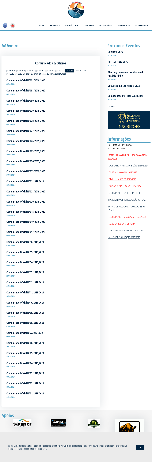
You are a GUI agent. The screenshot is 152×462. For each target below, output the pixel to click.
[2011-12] (54, 74)
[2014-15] (29, 74)
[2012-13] (46, 74)
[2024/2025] (21, 71)
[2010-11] (62, 74)
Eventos (89, 25)
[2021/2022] (51, 71)
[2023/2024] (31, 71)
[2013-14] (37, 74)
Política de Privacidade (37, 449)
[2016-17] (13, 74)
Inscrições (105, 25)
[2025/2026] (11, 71)
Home (42, 25)
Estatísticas (72, 25)
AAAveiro (55, 25)
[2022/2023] (41, 71)
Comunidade (123, 25)
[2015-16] (21, 74)
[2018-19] (79, 71)
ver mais (111, 106)
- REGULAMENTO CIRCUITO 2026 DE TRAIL (126, 231)
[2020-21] (60, 71)
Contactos (142, 25)
